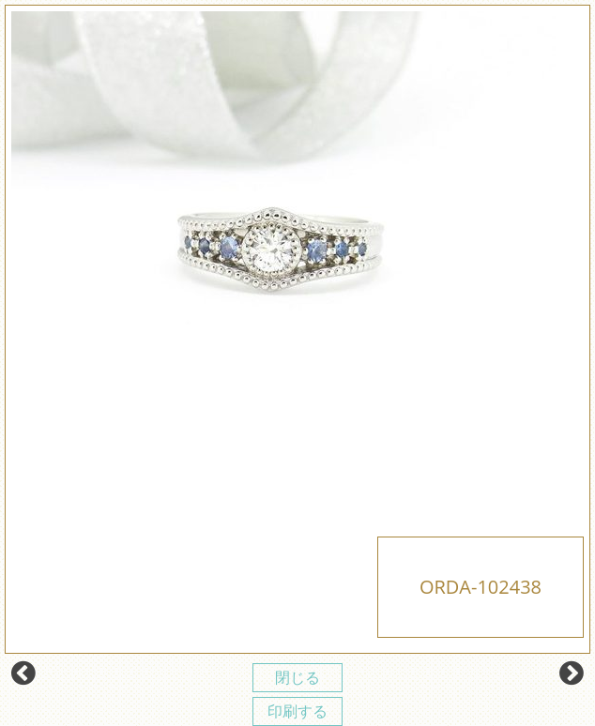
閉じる (297, 677)
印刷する (297, 711)
